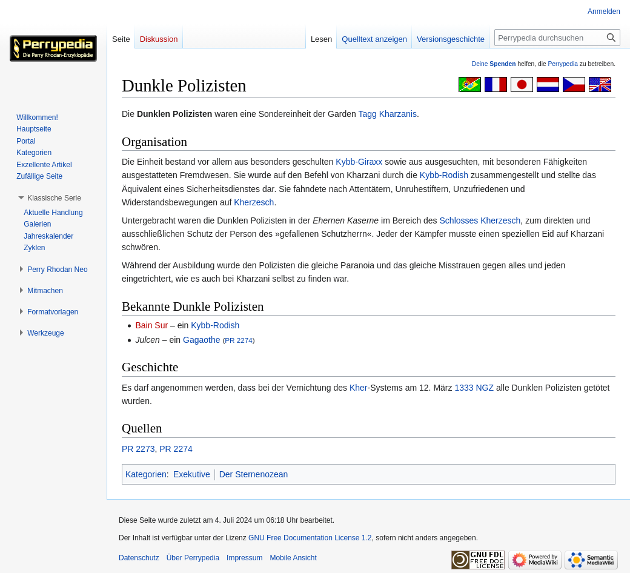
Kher (359, 387)
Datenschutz (139, 558)
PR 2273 (138, 449)
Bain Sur (151, 325)
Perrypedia (563, 64)
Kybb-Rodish (444, 175)
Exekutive (191, 474)
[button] (54, 198)
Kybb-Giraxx (359, 162)
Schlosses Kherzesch (480, 220)
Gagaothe (201, 340)
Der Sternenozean (253, 474)
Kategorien (146, 474)
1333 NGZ (474, 387)
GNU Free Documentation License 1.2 (309, 538)
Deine (494, 64)
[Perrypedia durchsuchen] (557, 37)
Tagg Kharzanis (387, 114)
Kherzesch (254, 202)
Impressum (244, 558)
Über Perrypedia (193, 558)
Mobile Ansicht (293, 558)
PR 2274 (238, 340)
